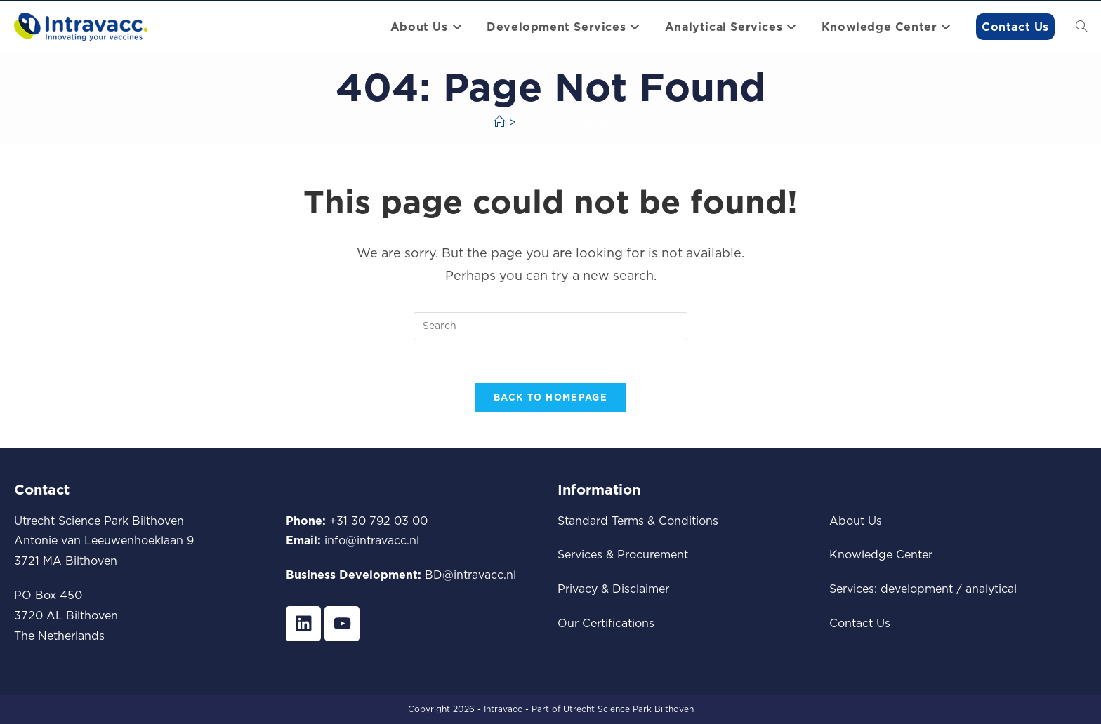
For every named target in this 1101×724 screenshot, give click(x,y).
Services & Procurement (623, 554)
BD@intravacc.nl (470, 574)
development (917, 588)
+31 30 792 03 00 (378, 520)
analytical (991, 588)
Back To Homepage (550, 397)
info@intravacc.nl (371, 540)
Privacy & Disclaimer (613, 588)
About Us (855, 520)
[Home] (499, 122)
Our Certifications (606, 623)
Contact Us (859, 623)
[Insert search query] (550, 326)
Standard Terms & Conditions (638, 520)
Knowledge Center (880, 554)
